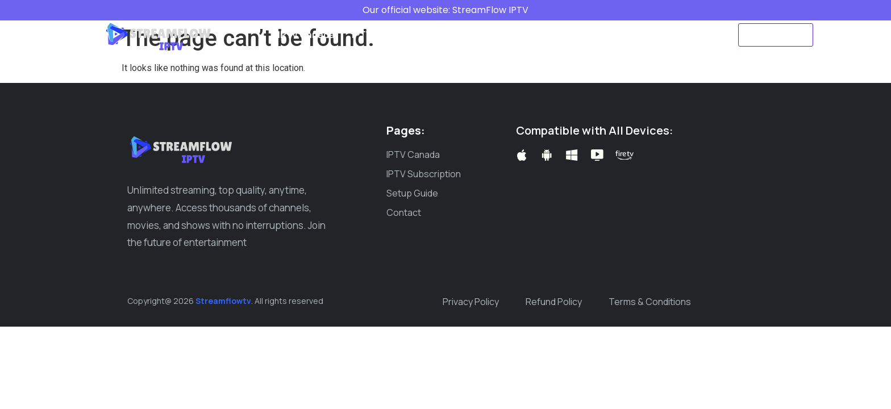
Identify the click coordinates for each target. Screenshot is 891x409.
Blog (528, 34)
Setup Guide (474, 34)
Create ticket (584, 34)
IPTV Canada (306, 34)
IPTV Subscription (391, 34)
